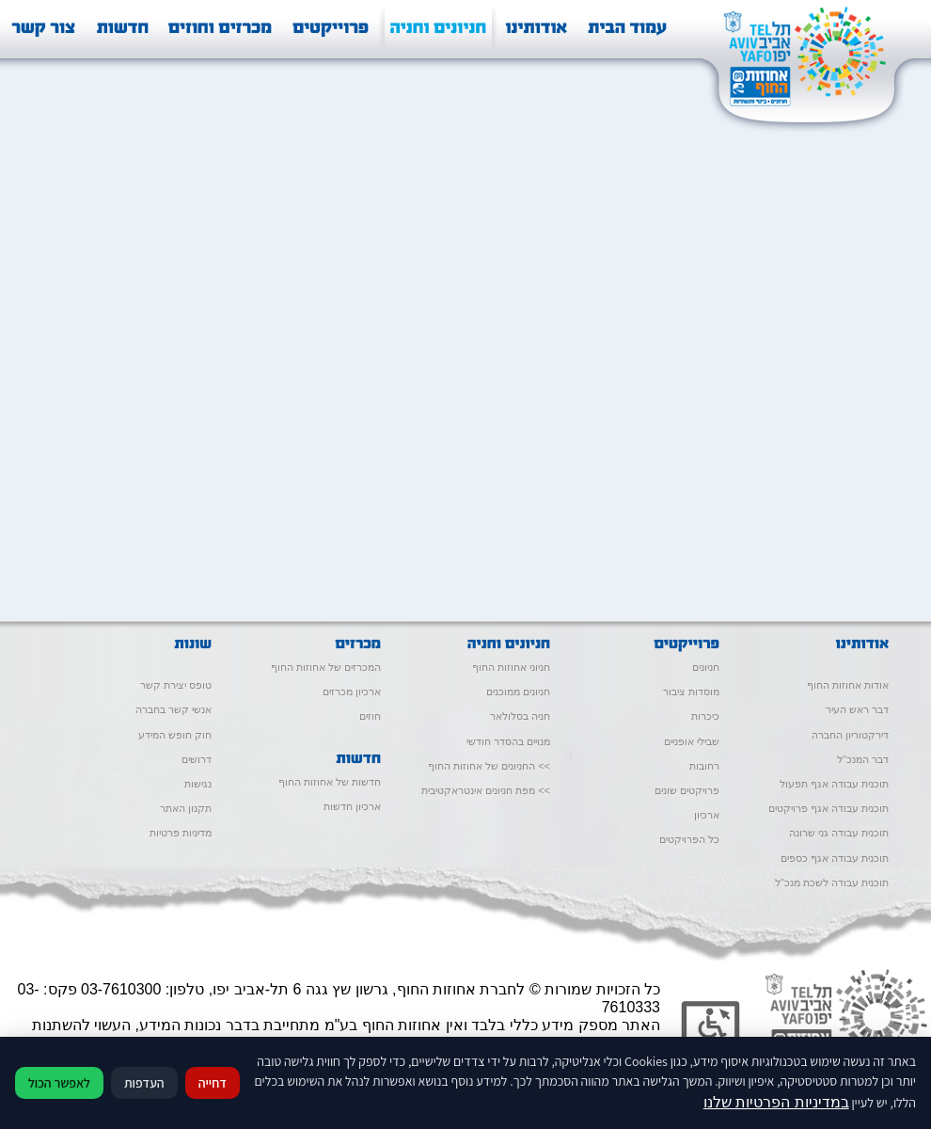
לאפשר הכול (59, 1082)
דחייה (212, 1082)
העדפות (144, 1082)
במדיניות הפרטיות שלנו (776, 1102)
